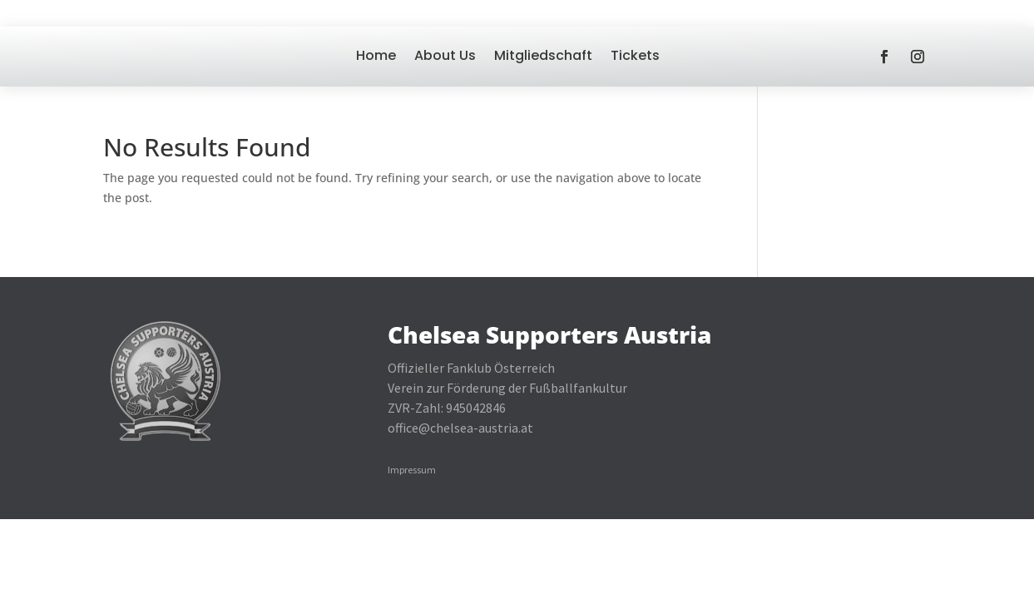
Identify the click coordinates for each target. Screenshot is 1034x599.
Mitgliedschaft (543, 55)
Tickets (635, 55)
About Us (445, 55)
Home (376, 55)
